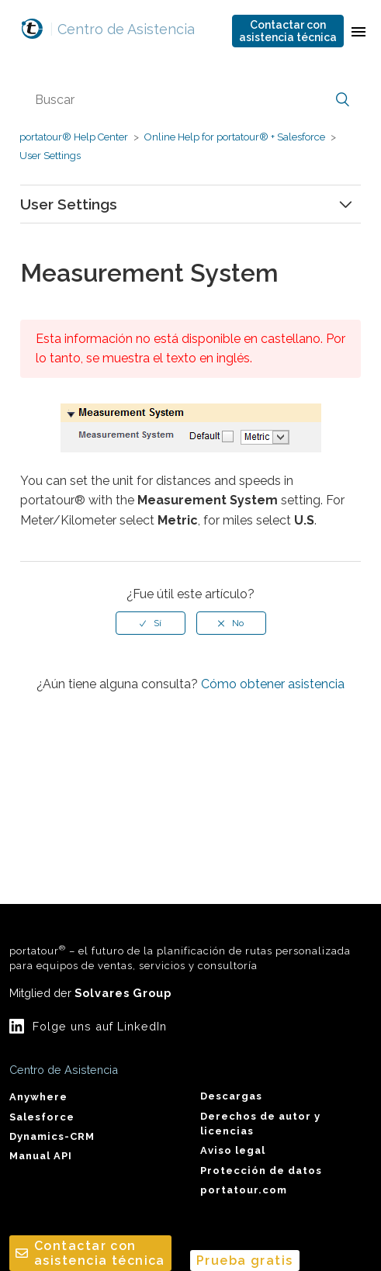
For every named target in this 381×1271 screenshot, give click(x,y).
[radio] (150, 623)
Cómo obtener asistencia (273, 684)
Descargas (231, 1096)
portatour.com (243, 1190)
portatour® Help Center (73, 137)
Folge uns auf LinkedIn (100, 1026)
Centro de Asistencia (122, 29)
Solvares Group (122, 992)
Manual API (40, 1156)
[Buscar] (190, 100)
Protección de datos (261, 1170)
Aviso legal (232, 1150)
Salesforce (41, 1117)
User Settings (50, 155)
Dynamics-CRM (52, 1136)
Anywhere (38, 1097)
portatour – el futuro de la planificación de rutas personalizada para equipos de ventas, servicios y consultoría (180, 957)
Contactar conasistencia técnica (288, 31)
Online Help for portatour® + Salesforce (234, 137)
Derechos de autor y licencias (260, 1123)
